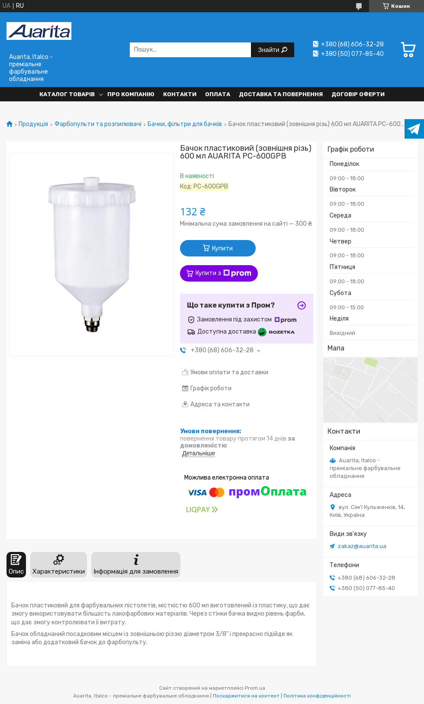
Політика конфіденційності (317, 696)
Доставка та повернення (281, 94)
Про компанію (130, 94)
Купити (222, 248)
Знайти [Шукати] (269, 49)
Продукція (33, 124)
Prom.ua (255, 688)
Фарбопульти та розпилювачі (98, 124)
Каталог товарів (67, 94)
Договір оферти (358, 94)
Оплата (217, 94)
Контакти (179, 94)
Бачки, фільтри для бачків (185, 124)
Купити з (223, 273)
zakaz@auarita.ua (362, 546)
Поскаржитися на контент (246, 696)
